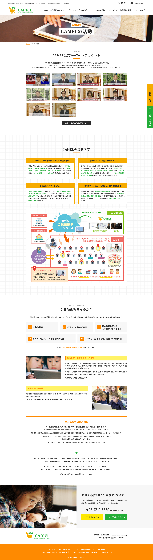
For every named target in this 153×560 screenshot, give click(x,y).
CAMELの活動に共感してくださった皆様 (54, 552)
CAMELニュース (107, 552)
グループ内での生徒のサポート (79, 10)
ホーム (28, 44)
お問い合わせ (95, 552)
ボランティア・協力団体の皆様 (120, 10)
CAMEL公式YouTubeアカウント (76, 123)
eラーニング (140, 10)
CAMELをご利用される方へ (54, 10)
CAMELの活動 (100, 10)
